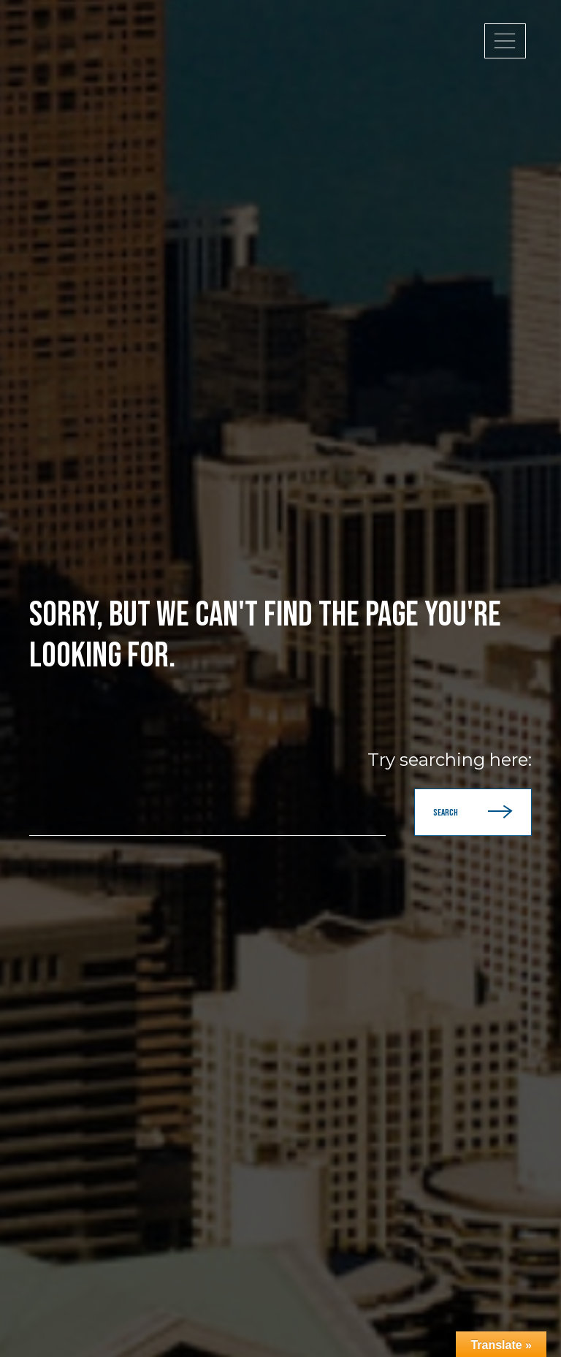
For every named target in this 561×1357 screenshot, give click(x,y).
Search (473, 812)
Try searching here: (449, 760)
